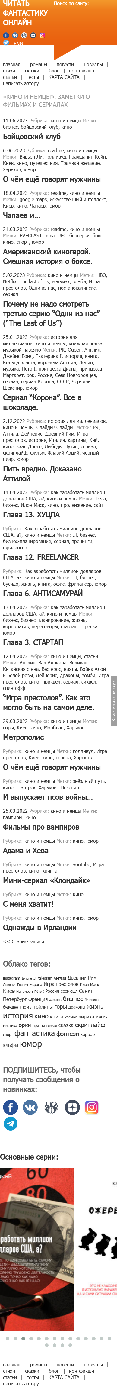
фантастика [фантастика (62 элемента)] (34, 1033)
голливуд (56, 156)
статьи (10, 77)
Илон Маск (32, 505)
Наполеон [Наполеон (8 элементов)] (24, 991)
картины (77, 440)
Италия (57, 440)
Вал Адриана (52, 662)
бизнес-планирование (27, 541)
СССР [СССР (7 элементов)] (65, 991)
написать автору (21, 83)
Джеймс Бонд (18, 356)
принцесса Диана (57, 368)
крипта (49, 870)
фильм (37, 452)
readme (56, 150)
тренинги (82, 541)
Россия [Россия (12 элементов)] (52, 991)
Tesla (101, 498)
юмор (30, 169)
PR (62, 349)
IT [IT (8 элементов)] (35, 978)
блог (54, 70)
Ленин (86, 362)
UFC (62, 235)
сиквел (88, 681)
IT (75, 535)
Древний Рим (59, 433)
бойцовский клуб (39, 127)
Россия (44, 375)
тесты (33, 77)
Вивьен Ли (31, 156)
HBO (101, 275)
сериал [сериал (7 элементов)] (51, 1026)
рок (30, 375)
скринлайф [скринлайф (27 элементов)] (90, 1024)
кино (67, 127)
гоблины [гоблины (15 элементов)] (43, 1006)
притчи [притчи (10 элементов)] (39, 1025)
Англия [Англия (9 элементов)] (60, 978)
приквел (51, 681)
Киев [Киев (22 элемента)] (9, 990)
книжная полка (85, 343)
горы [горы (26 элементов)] (60, 1006)
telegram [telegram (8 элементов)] (45, 978)
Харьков (12, 169)
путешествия (44, 163)
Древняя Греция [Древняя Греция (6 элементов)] (15, 984)
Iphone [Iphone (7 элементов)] (27, 978)
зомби (79, 281)
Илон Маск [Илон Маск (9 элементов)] (89, 984)
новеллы (93, 64)
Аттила (10, 433)
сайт (98, 505)
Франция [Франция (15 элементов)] (38, 999)
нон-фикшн (81, 70)
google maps (33, 199)
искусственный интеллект (78, 199)
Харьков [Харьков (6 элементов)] (55, 1000)
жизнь (28, 584)
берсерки (79, 235)
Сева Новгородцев (75, 375)
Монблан (54, 727)
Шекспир (13, 387)
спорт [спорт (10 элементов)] (8, 1034)
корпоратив (16, 626)
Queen (74, 349)
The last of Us (34, 281)
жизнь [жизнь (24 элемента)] (95, 1006)
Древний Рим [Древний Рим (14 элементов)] (82, 977)
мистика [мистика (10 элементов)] (10, 1025)
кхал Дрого (29, 446)
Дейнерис (31, 433)
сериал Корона (37, 381)
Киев (8, 163)
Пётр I (29, 368)
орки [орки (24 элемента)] (25, 1024)
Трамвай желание (80, 163)
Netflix (10, 281)
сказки (32, 70)
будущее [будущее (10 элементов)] (10, 1007)
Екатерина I (49, 356)
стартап (69, 626)
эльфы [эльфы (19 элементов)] (10, 1044)
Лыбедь (53, 446)
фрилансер (15, 547)
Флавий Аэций (63, 452)
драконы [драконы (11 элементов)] (76, 1007)
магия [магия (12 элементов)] (102, 1017)
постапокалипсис (77, 288)
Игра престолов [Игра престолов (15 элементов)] (61, 984)
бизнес (10, 127)
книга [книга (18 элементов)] (56, 1016)
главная (11, 64)
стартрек (26, 787)
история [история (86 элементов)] (18, 1015)
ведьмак (61, 281)
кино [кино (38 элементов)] (41, 1016)
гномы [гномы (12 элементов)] (26, 1007)
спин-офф (14, 688)
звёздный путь (89, 781)
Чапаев (38, 205)
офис (59, 584)
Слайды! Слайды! (55, 427)
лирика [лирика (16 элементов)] (86, 1016)
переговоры (45, 626)
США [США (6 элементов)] (73, 991)
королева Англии (57, 362)
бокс (98, 235)
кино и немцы (66, 120)
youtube (81, 864)
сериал (10, 294)
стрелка (89, 626)
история (73, 356)
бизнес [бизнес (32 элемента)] (73, 998)
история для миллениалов (77, 421)
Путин (71, 446)
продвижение (76, 505)
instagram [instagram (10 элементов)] (11, 978)
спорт (23, 242)
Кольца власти (19, 362)
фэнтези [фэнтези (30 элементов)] (67, 1033)
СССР (63, 381)
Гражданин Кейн (87, 156)
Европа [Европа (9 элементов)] (36, 984)
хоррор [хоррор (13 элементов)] (88, 1034)
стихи (9, 70)
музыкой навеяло (22, 349)
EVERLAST (31, 235)
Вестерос (51, 669)
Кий (93, 440)
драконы (69, 675)
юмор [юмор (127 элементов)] (31, 1043)
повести (65, 64)
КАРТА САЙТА (64, 77)
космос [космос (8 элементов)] (71, 1017)
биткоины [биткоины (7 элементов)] (92, 1000)
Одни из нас (42, 288)
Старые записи (25, 941)
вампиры (12, 817)
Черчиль (81, 381)
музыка (11, 368)
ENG (17, 43)
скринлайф (15, 452)
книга (91, 356)
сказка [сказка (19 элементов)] (66, 1024)
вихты (70, 669)
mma (49, 235)
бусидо (10, 584)
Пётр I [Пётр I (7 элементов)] (39, 991)
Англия (92, 349)
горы (8, 727)
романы (38, 64)
